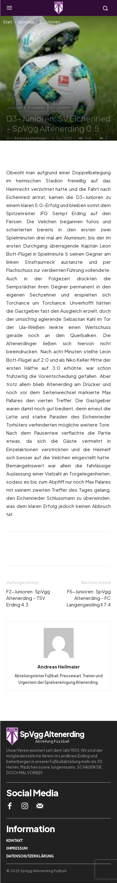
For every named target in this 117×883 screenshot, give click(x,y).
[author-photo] (59, 657)
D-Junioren (50, 22)
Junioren (26, 22)
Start (7, 22)
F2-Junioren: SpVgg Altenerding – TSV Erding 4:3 (28, 597)
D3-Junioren (61, 107)
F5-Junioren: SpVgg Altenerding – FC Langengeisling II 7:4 (89, 597)
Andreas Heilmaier (30, 138)
